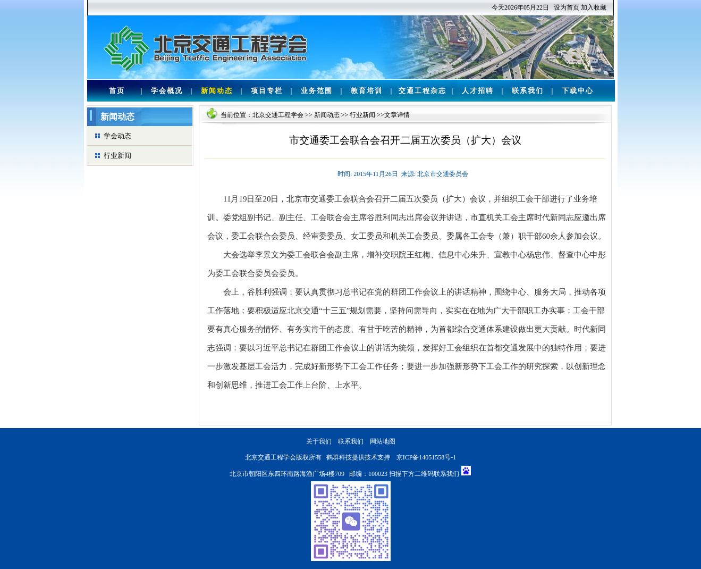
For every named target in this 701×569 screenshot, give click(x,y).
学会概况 (167, 91)
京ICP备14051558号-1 (426, 457)
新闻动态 (217, 91)
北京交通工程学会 (277, 115)
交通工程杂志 (422, 91)
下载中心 (578, 91)
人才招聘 (478, 91)
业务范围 (317, 91)
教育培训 (367, 91)
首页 (117, 91)
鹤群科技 (339, 457)
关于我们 (319, 441)
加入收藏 (593, 7)
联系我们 (528, 91)
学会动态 (117, 136)
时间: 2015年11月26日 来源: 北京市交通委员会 (402, 174)
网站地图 (382, 441)
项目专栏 (267, 91)
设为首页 (566, 7)
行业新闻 (117, 156)
